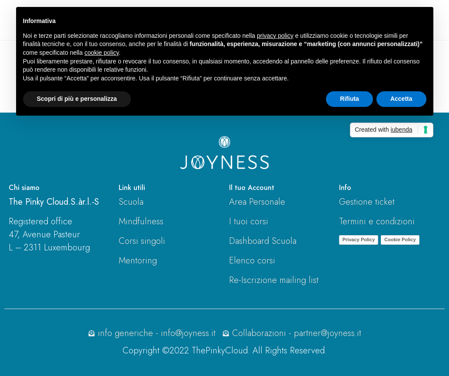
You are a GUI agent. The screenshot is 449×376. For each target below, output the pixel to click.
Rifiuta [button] (349, 98)
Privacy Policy (359, 239)
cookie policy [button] (101, 52)
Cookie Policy (400, 239)
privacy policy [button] (275, 35)
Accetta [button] (401, 98)
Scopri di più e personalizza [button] (77, 98)
